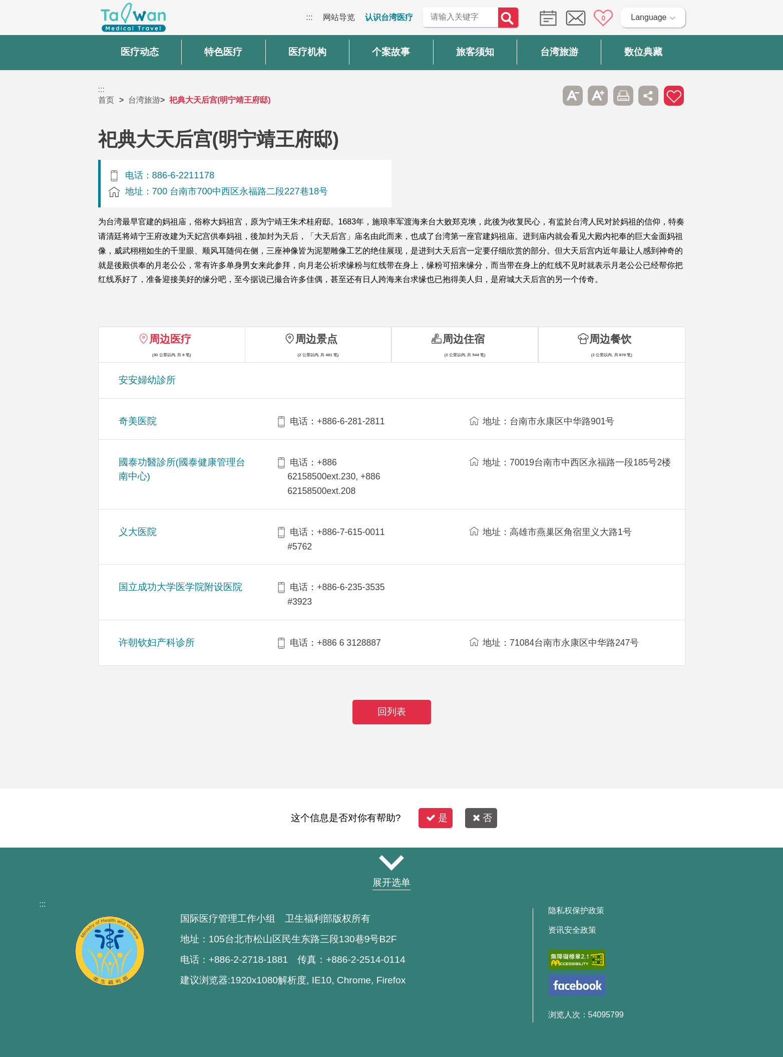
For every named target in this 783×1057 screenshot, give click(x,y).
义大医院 (138, 531)
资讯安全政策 (572, 930)
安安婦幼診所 (147, 380)
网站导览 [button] (391, 863)
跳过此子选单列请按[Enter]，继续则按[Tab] (547, 96)
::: (309, 17)
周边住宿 (464, 339)
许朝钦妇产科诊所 (157, 642)
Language (648, 17)
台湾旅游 (144, 100)
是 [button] (437, 818)
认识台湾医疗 (389, 17)
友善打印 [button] (623, 96)
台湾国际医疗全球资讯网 (133, 20)
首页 (106, 100)
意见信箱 (576, 18)
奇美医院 (138, 421)
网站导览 (339, 17)
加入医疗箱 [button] (674, 96)
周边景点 (316, 339)
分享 (648, 96)
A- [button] (573, 96)
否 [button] (482, 818)
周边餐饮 (610, 339)
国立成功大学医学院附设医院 (180, 587)
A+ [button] (598, 96)
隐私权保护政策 (576, 910)
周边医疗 (170, 339)
